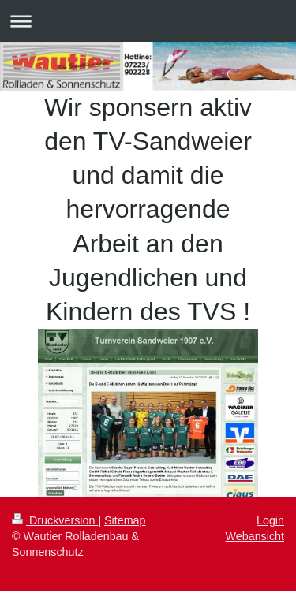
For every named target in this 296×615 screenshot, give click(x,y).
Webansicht (255, 536)
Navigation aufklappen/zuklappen (148, 21)
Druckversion (55, 520)
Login (270, 520)
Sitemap (124, 520)
